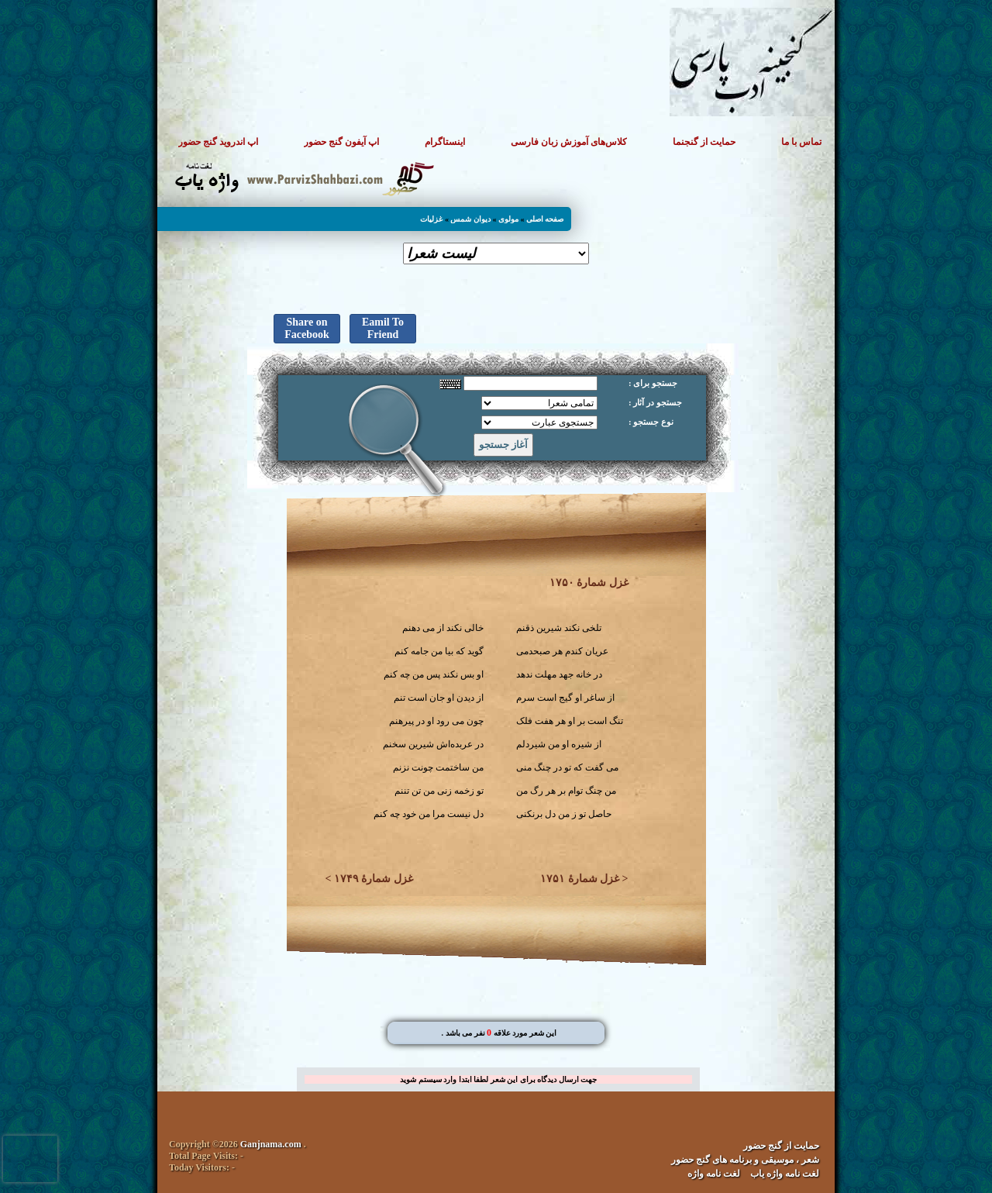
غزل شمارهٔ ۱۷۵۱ (579, 878)
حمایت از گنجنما (704, 141)
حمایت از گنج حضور (781, 1145)
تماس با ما (801, 141)
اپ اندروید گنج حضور (218, 141)
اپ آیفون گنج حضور (341, 141)
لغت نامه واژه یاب (784, 1173)
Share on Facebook (306, 328)
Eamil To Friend (383, 328)
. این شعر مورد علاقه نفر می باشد (499, 1033)
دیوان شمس (470, 219)
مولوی (508, 219)
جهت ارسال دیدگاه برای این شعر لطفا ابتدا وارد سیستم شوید (498, 1079)
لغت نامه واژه (713, 1173)
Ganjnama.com (270, 1144)
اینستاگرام (445, 141)
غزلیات (431, 219)
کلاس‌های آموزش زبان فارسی (569, 141)
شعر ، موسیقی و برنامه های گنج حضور (745, 1159)
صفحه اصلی (545, 219)
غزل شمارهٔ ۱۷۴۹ (373, 878)
